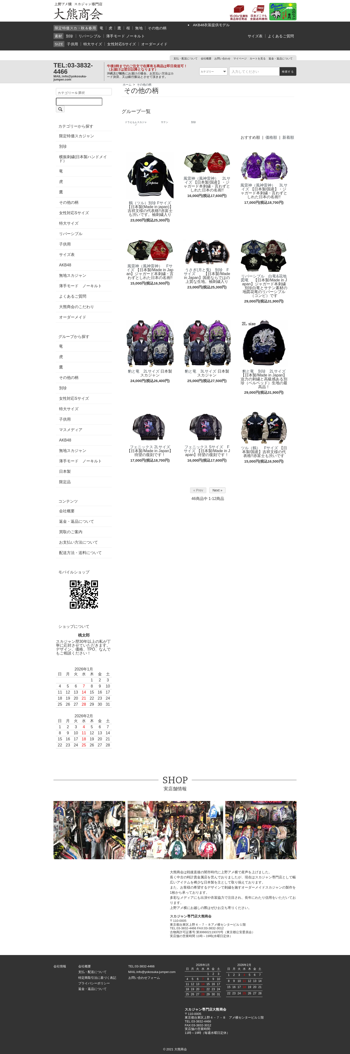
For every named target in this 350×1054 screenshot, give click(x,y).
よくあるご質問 (281, 36)
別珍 (69, 36)
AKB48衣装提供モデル (211, 25)
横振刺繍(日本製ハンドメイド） (83, 159)
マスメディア (70, 430)
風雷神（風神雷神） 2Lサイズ (207, 180)
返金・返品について (281, 58)
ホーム (127, 84)
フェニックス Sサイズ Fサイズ (206, 449)
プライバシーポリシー (94, 983)
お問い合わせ (222, 58)
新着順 (288, 137)
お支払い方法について (78, 542)
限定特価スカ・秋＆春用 (75, 28)
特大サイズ (92, 44)
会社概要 (206, 58)
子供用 (72, 44)
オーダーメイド (154, 44)
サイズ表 (255, 36)
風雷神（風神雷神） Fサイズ (150, 268)
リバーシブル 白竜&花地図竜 (264, 278)
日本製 (65, 472)
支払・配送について (186, 58)
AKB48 (65, 265)
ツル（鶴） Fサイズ (259, 448)
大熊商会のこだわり (76, 307)
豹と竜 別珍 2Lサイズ (264, 371)
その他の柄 (157, 28)
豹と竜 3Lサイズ (200, 371)
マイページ (240, 58)
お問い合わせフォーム (144, 978)
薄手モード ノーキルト (125, 36)
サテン (164, 122)
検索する (288, 71)
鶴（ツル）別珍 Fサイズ (150, 203)
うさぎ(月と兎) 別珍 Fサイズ (206, 272)
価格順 (271, 137)
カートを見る (258, 58)
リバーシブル (90, 36)
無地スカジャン (72, 276)
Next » (217, 490)
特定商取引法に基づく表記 (97, 978)
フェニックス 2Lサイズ (150, 447)
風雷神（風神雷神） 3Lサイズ (264, 187)
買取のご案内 (70, 532)
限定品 (65, 482)
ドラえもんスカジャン (136, 123)
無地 (139, 28)
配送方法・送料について (80, 553)
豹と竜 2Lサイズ (143, 371)
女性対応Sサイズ (121, 44)
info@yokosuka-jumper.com (70, 77)
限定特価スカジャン (76, 136)
